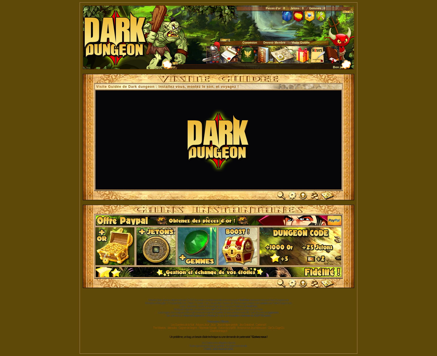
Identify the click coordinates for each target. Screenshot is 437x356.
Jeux (213, 324)
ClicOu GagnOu (276, 327)
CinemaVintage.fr (218, 330)
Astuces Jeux (202, 324)
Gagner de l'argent (188, 327)
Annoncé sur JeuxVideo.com (251, 327)
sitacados (172, 327)
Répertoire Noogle (207, 327)
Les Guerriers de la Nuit (182, 324)
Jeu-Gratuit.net (246, 324)
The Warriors (159, 327)
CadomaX (261, 324)
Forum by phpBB (227, 327)
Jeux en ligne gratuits (227, 324)
